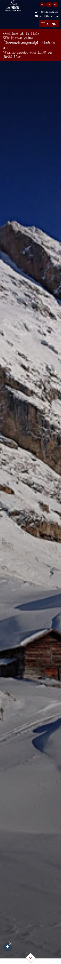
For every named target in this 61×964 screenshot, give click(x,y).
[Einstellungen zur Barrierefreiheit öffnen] (7, 947)
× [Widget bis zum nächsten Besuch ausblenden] (10, 943)
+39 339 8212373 (48, 12)
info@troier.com (49, 16)
